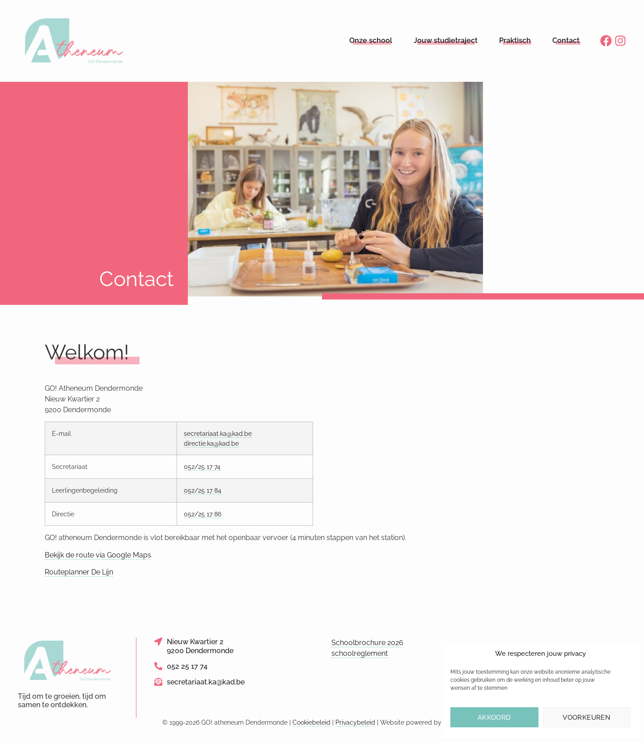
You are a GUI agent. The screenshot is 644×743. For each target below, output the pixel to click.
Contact (566, 40)
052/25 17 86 (202, 514)
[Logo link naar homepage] (74, 41)
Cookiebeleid (311, 722)
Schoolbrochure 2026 (367, 642)
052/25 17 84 (202, 490)
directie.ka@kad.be (211, 443)
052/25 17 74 (202, 466)
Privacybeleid (355, 722)
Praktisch (515, 40)
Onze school (370, 40)
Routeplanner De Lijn (79, 572)
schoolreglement (359, 653)
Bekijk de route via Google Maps (98, 555)
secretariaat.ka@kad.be (218, 433)
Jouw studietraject (446, 40)
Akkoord (494, 717)
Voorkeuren (586, 717)
